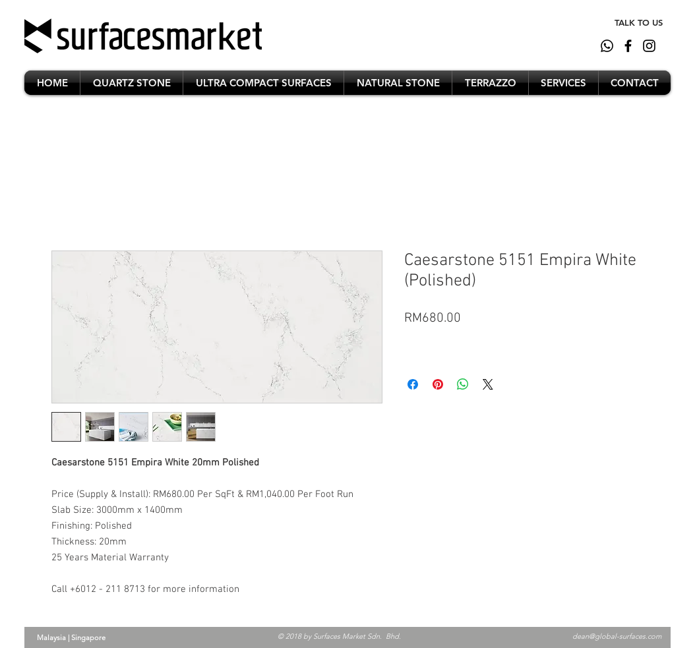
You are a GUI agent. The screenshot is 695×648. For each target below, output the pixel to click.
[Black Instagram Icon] (649, 46)
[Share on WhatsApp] (463, 384)
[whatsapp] (607, 46)
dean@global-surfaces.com (616, 636)
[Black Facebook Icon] (628, 46)
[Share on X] (488, 384)
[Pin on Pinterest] (438, 384)
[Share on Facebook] (413, 384)
